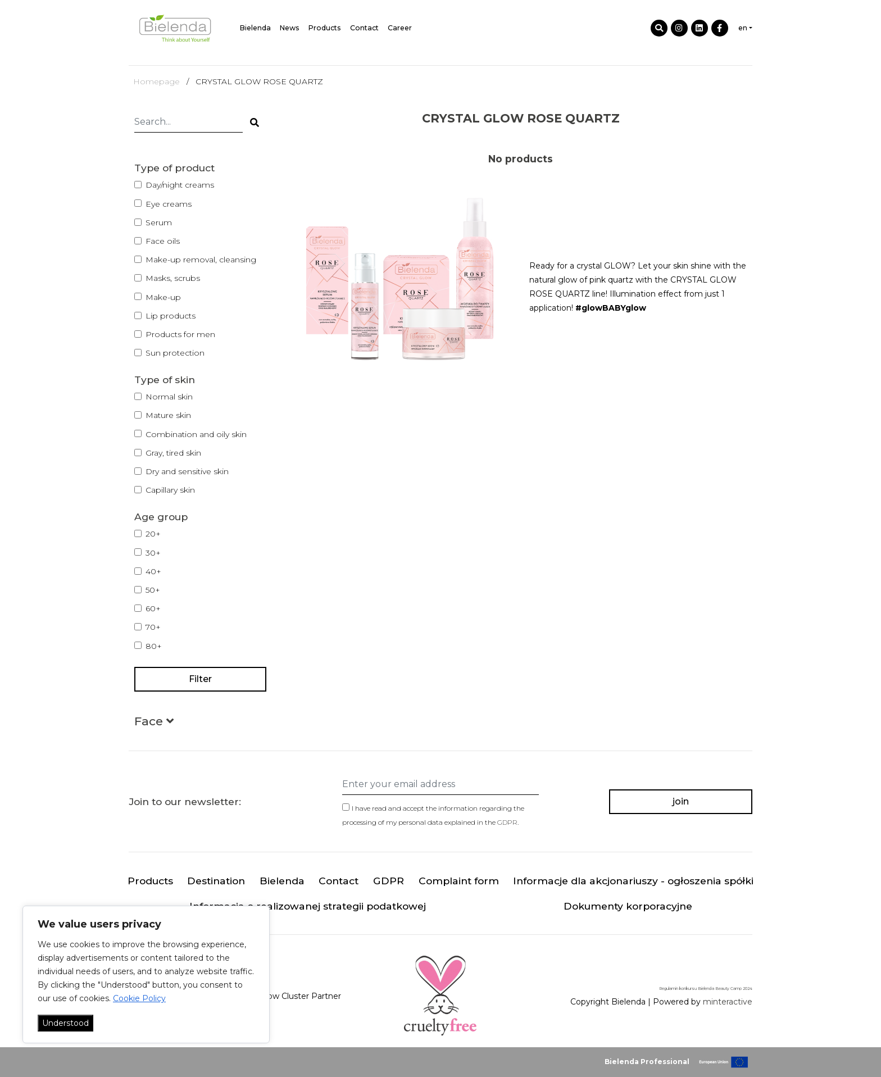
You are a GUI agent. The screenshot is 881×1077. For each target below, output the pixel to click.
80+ (154, 646)
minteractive (727, 1002)
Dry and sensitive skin (187, 471)
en (742, 28)
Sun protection (175, 353)
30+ (153, 553)
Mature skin (168, 415)
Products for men (180, 334)
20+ (153, 534)
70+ (153, 627)
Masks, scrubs (173, 278)
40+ (153, 571)
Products (324, 28)
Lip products (171, 316)
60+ (153, 608)
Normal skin (169, 397)
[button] (154, 723)
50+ (153, 590)
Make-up (163, 297)
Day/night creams (180, 185)
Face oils (163, 241)
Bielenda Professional (647, 1061)
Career (400, 28)
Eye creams (169, 204)
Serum (159, 222)
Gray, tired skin (173, 453)
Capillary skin (170, 490)
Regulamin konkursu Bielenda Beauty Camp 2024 (705, 988)
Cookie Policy (139, 998)
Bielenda (255, 28)
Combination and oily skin (196, 434)
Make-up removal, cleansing (201, 260)
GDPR (507, 822)
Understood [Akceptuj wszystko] (65, 1023)
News (289, 28)
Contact (364, 28)
